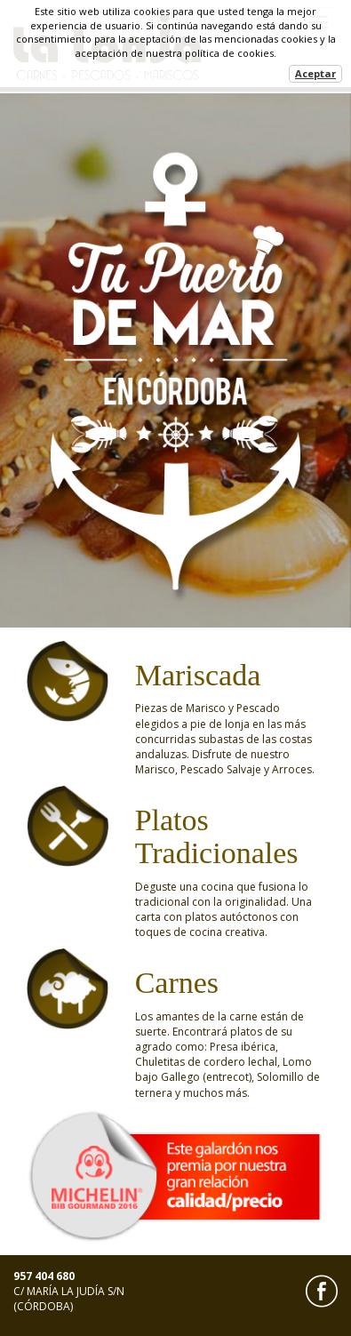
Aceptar (315, 73)
